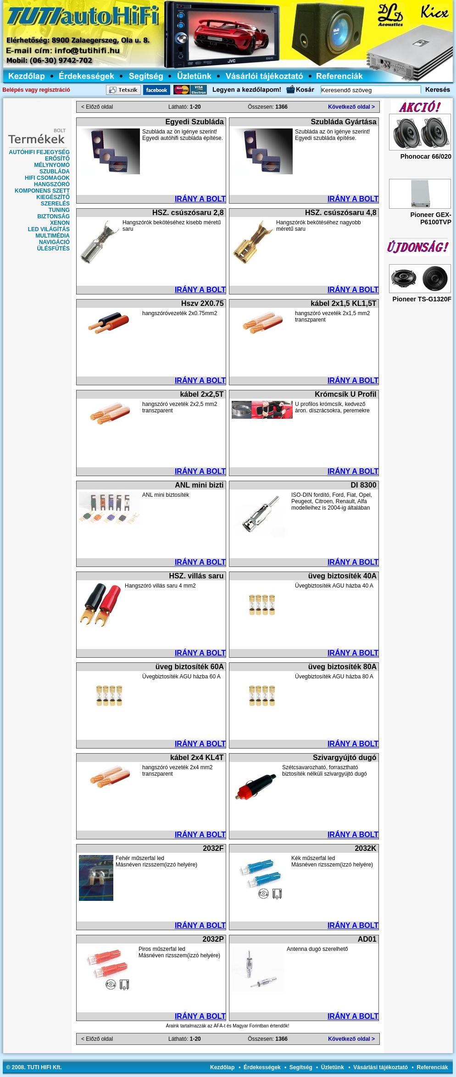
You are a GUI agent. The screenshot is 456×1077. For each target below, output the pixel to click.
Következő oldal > (351, 107)
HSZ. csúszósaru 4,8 (341, 213)
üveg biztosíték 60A (190, 667)
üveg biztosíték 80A (342, 667)
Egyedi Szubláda (194, 122)
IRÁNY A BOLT (200, 199)
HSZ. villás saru (196, 576)
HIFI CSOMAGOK (47, 178)
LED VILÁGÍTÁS (49, 229)
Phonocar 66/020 (425, 156)
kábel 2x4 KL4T (197, 757)
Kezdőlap (222, 1067)
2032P (213, 939)
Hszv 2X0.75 (202, 303)
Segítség (300, 1067)
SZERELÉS (55, 203)
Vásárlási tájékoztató (380, 1067)
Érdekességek (262, 1067)
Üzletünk (332, 1067)
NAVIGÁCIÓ (54, 242)
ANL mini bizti (199, 485)
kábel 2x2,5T (201, 394)
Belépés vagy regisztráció (36, 90)
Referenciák (432, 1067)
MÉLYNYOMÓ (52, 165)
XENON (60, 223)
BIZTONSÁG (54, 216)
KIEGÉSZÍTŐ (53, 197)
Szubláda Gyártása (343, 122)
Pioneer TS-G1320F (422, 299)
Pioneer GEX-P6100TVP (431, 218)
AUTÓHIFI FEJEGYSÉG (39, 152)
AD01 (367, 939)
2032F (213, 848)
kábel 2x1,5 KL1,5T (343, 303)
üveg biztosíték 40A (342, 576)
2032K (365, 848)
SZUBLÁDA (54, 171)
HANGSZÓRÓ (52, 184)
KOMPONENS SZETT (42, 191)
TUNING (59, 210)
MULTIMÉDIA (53, 236)
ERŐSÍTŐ (57, 158)
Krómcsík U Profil (345, 394)
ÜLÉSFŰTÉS (53, 248)
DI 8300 (364, 485)
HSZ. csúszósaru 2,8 (188, 213)
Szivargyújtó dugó (345, 757)
